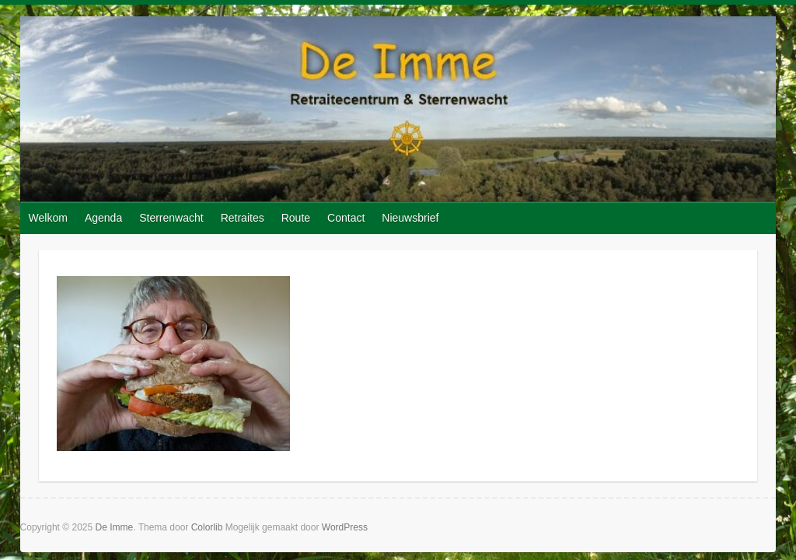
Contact (346, 218)
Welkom (48, 218)
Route (295, 218)
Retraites (242, 218)
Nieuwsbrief (410, 218)
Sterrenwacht (171, 218)
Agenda (103, 218)
